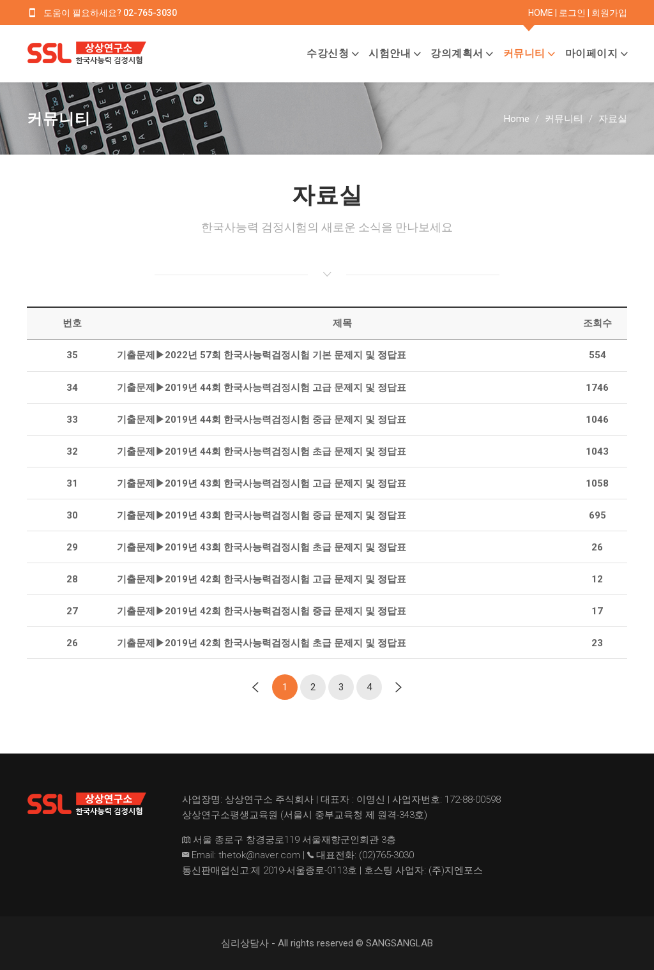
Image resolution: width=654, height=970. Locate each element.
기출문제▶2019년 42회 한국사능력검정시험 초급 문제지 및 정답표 (261, 643)
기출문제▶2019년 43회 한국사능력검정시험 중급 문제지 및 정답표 (261, 515)
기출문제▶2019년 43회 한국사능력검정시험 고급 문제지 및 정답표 (261, 483)
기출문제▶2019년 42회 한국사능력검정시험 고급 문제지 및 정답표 (261, 579)
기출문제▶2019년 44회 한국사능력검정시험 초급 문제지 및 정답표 (261, 451)
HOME (540, 13)
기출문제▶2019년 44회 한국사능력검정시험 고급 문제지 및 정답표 (261, 387)
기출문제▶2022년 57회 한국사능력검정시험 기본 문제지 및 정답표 (261, 355)
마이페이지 (591, 53)
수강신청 (328, 53)
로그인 (572, 13)
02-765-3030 (150, 13)
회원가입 (609, 13)
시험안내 (390, 53)
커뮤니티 (524, 53)
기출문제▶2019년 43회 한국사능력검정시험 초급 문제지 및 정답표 (261, 547)
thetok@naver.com (259, 855)
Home (516, 119)
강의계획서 (456, 53)
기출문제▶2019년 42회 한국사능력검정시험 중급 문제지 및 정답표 (261, 611)
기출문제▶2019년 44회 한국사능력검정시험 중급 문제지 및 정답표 (261, 419)
